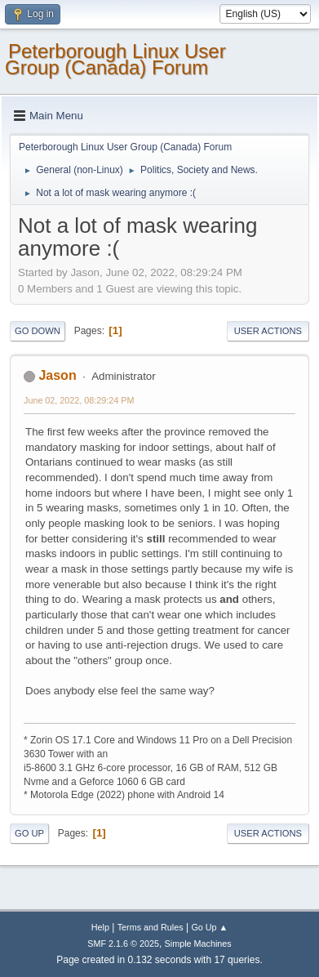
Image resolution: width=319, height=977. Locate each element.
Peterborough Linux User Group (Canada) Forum (115, 59)
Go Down (37, 331)
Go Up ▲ (209, 927)
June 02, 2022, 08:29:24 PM (79, 400)
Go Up (29, 833)
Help (100, 927)
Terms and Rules (150, 927)
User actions (268, 331)
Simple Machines (198, 943)
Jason (57, 375)
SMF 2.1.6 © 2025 (123, 943)
